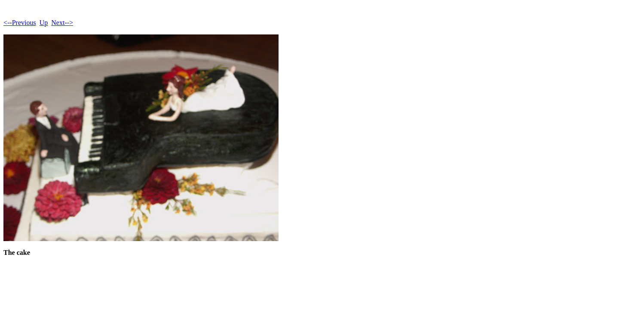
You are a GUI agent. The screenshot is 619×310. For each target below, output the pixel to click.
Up (44, 22)
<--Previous (19, 22)
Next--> (62, 22)
